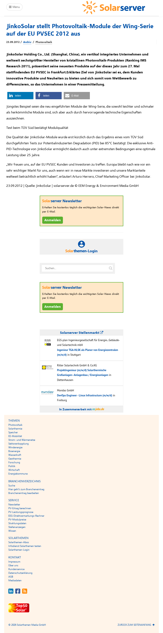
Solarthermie (15, 428)
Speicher (13, 432)
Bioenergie (14, 451)
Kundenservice (16, 569)
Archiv (27, 42)
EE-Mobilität (15, 436)
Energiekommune (18, 473)
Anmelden (52, 220)
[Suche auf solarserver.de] (110, 268)
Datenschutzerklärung (20, 573)
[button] (20, 95)
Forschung (14, 462)
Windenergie (15, 447)
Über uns (13, 565)
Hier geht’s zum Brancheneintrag (26, 489)
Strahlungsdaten (17, 523)
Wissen (12, 531)
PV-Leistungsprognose (20, 512)
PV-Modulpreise (17, 519)
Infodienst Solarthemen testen (24, 546)
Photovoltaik (44, 42)
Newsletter (14, 504)
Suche (11, 485)
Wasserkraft (14, 455)
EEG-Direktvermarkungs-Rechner (26, 515)
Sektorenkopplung (18, 443)
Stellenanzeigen (16, 527)
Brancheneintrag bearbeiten (23, 493)
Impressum (14, 561)
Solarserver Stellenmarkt (81, 332)
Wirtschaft (14, 470)
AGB (10, 576)
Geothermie (14, 458)
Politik (11, 466)
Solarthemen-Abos (18, 542)
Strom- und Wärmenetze (21, 440)
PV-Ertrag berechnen (19, 508)
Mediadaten (15, 580)
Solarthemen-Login (18, 549)
